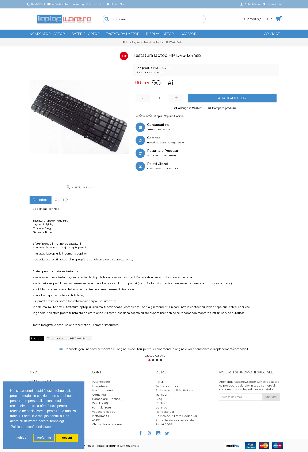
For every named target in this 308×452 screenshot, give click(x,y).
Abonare (271, 397)
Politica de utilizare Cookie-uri (176, 416)
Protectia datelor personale (175, 420)
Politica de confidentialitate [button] (31, 427)
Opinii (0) (62, 200)
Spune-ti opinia (174, 116)
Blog (159, 398)
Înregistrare (100, 386)
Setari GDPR (164, 424)
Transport (162, 394)
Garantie (161, 407)
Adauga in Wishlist (190, 108)
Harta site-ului (165, 411)
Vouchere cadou (103, 411)
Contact (161, 403)
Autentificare (101, 381)
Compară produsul (224, 108)
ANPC (96, 420)
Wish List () (100, 403)
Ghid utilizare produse (107, 424)
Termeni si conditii (168, 386)
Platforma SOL (102, 416)
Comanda (99, 394)
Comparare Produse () (108, 398)
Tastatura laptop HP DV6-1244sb (69, 338)
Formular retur (102, 407)
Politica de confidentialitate (175, 390)
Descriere (40, 200)
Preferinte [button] (44, 437)
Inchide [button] (21, 437)
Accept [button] (67, 437)
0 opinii (159, 116)
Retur (159, 381)
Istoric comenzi (102, 390)
